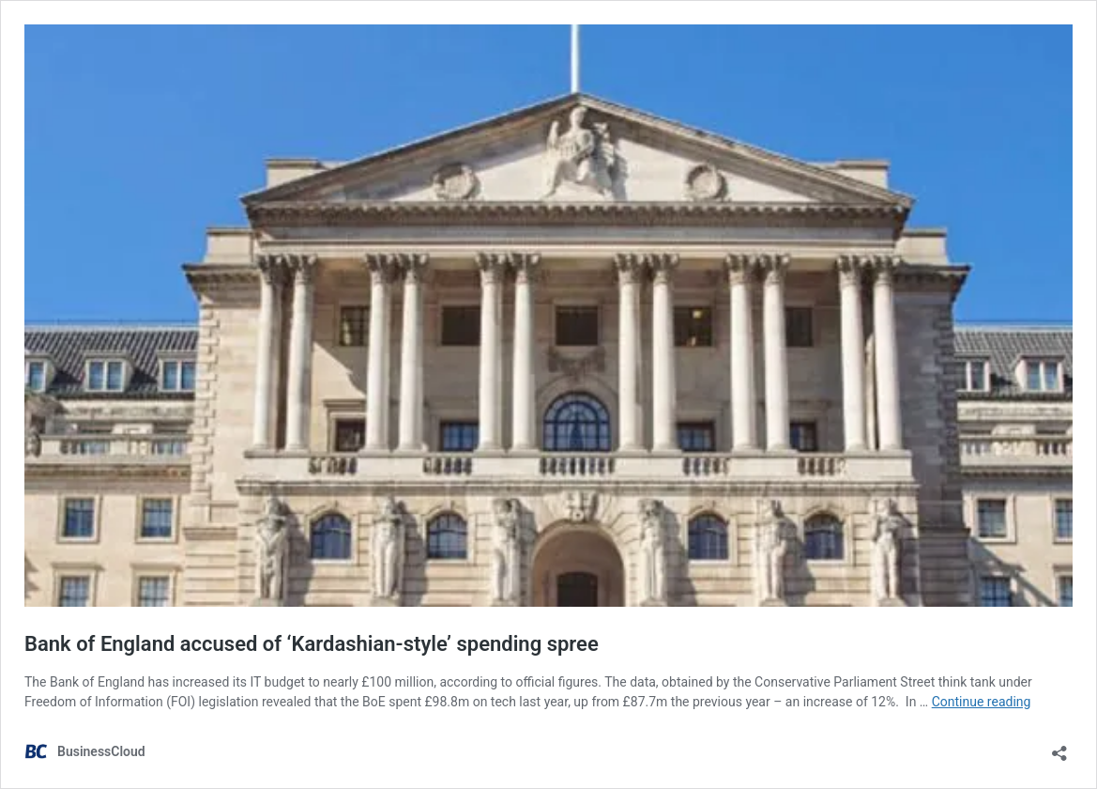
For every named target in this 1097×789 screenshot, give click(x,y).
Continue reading (981, 701)
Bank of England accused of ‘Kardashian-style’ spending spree (311, 644)
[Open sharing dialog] (1059, 747)
